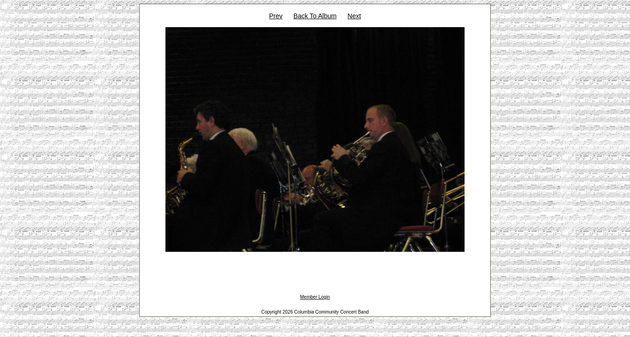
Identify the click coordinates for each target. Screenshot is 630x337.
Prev (276, 16)
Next (354, 16)
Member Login (315, 297)
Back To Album (315, 16)
